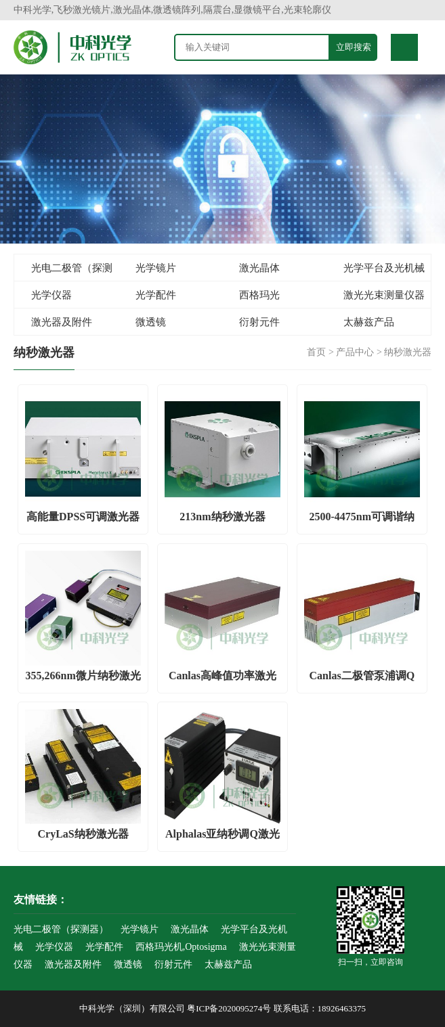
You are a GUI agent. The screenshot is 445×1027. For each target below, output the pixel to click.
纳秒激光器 (407, 352)
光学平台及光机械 (384, 268)
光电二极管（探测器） (63, 272)
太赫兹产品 (368, 322)
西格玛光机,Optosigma (251, 299)
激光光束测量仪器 (384, 295)
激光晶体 (259, 268)
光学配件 (155, 295)
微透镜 (150, 322)
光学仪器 (51, 295)
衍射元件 (259, 322)
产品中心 (355, 352)
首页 (316, 352)
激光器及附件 (61, 322)
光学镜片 (155, 268)
